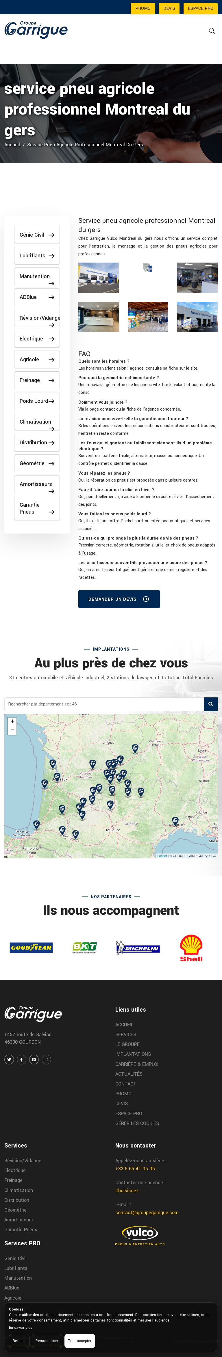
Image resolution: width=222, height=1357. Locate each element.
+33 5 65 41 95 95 (135, 1168)
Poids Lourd (37, 401)
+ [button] (12, 722)
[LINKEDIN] (34, 1059)
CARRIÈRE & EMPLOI (136, 1064)
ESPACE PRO (200, 8)
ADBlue (37, 297)
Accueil (12, 144)
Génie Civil (37, 235)
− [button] (12, 730)
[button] (104, 361)
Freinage (37, 380)
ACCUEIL (124, 1024)
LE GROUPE (127, 1044)
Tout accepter (79, 1340)
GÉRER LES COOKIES (137, 1123)
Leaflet (162, 856)
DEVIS (169, 8)
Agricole (37, 359)
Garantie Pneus (37, 508)
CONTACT (125, 1084)
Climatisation (37, 424)
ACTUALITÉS (129, 1074)
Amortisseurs (37, 486)
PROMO (143, 8)
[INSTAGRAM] (46, 1059)
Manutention (37, 279)
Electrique (37, 338)
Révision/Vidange (40, 320)
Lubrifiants (37, 255)
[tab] (148, 361)
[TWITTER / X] (9, 1059)
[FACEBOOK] (21, 1059)
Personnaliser (47, 1340)
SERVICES (125, 1034)
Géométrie (37, 463)
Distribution (37, 442)
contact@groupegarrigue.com (147, 1212)
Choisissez (127, 1190)
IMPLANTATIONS (133, 1054)
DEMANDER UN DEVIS (119, 600)
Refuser (19, 1340)
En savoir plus (20, 1327)
